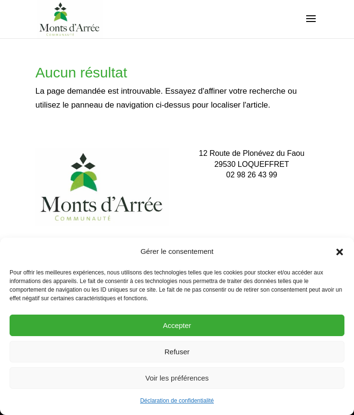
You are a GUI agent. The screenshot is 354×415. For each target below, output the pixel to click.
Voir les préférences (177, 378)
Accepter (177, 325)
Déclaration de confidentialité (177, 400)
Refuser (177, 352)
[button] (339, 252)
